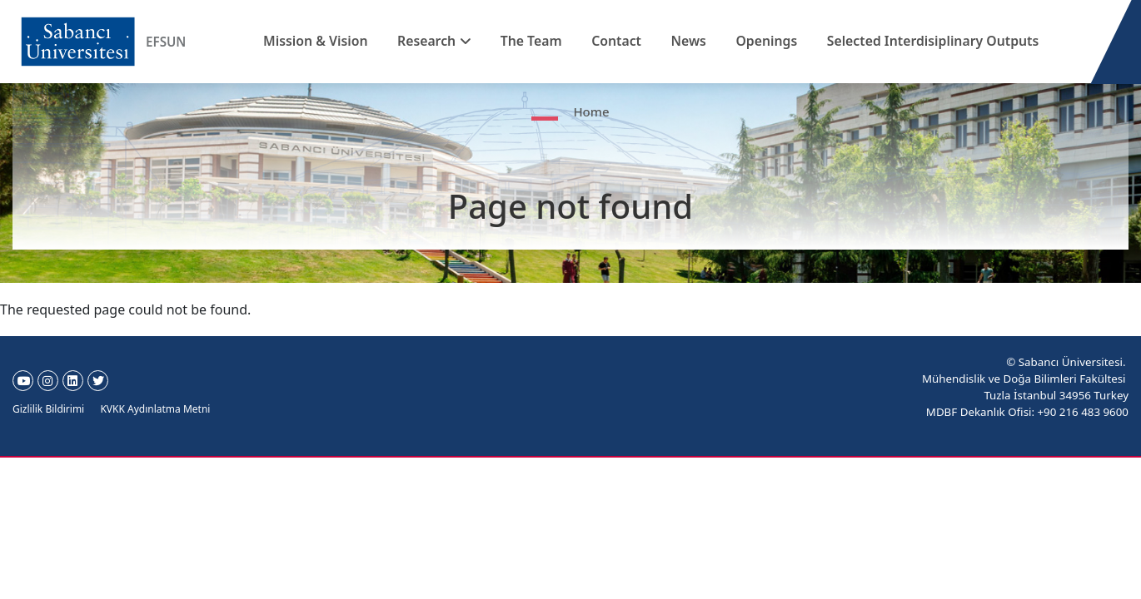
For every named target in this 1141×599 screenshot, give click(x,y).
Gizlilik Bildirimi (48, 409)
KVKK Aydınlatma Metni (155, 409)
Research (447, 40)
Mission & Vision (344, 40)
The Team (542, 40)
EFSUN (167, 41)
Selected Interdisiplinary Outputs (908, 40)
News (683, 40)
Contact (619, 40)
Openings (754, 40)
